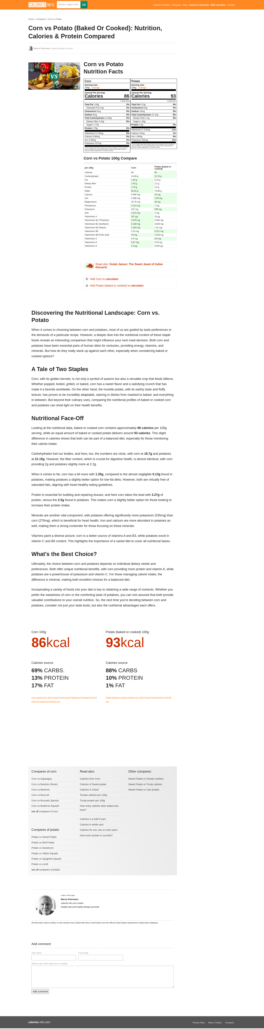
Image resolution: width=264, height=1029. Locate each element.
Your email (83, 953)
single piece (65, 697)
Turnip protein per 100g (92, 800)
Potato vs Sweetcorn (42, 847)
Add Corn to (104, 279)
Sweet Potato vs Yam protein (143, 789)
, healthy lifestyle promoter (53, 48)
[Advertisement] (54, 126)
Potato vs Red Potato (42, 842)
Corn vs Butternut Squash (45, 806)
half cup (34, 701)
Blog (185, 5)
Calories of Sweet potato (93, 784)
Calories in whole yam (91, 824)
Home (31, 19)
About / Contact (214, 1023)
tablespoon (76, 697)
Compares (176, 5)
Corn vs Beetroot (40, 789)
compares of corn (48, 811)
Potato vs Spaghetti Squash (46, 858)
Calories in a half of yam (93, 819)
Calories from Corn (90, 778)
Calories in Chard (89, 789)
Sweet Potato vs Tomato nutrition (145, 778)
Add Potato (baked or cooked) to (117, 285)
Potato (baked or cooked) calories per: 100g (124, 697)
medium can (55, 701)
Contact (231, 5)
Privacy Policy (199, 1023)
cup (93, 697)
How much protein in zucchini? (96, 835)
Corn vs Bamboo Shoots (44, 784)
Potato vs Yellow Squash (44, 853)
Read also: (129, 266)
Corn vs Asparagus (41, 778)
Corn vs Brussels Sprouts (45, 800)
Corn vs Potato (55, 19)
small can (44, 701)
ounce (55, 697)
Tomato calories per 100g (93, 795)
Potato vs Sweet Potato (44, 837)
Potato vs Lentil (39, 864)
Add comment (40, 991)
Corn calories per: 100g (41, 697)
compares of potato (49, 869)
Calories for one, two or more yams (98, 830)
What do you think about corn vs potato (49, 963)
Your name (36, 953)
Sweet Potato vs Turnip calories (145, 784)
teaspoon (87, 697)
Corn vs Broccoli (40, 795)
